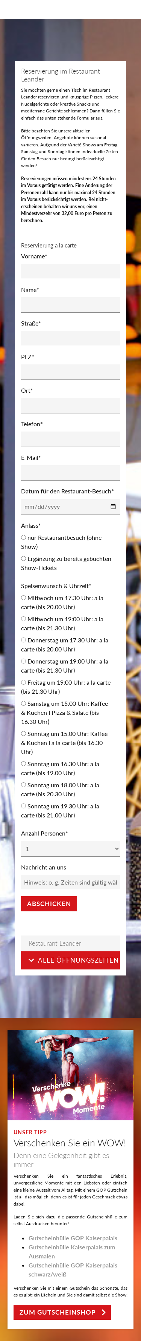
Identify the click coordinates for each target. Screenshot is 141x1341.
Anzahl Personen (44, 833)
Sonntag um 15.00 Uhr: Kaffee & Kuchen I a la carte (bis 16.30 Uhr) (64, 742)
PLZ (27, 356)
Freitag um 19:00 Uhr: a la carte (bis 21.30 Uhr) (66, 687)
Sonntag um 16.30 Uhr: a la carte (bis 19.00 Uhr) (60, 768)
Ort (27, 390)
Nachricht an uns (43, 867)
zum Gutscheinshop (58, 1312)
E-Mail (31, 457)
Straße (31, 323)
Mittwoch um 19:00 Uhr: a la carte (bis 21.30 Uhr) (62, 623)
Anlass (31, 525)
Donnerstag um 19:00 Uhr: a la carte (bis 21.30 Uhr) (64, 665)
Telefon (32, 423)
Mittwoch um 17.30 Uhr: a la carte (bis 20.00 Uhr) (62, 602)
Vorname (34, 256)
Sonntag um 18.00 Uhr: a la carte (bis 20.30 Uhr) (60, 789)
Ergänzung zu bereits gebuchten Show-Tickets (66, 563)
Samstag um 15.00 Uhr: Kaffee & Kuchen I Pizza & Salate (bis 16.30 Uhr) (64, 712)
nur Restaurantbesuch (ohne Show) (61, 542)
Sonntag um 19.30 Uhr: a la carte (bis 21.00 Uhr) (60, 810)
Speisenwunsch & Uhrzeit (56, 585)
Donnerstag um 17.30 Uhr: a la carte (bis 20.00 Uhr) (64, 644)
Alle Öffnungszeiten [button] (74, 960)
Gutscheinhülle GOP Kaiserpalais (73, 1237)
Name (30, 289)
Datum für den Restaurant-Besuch (67, 491)
